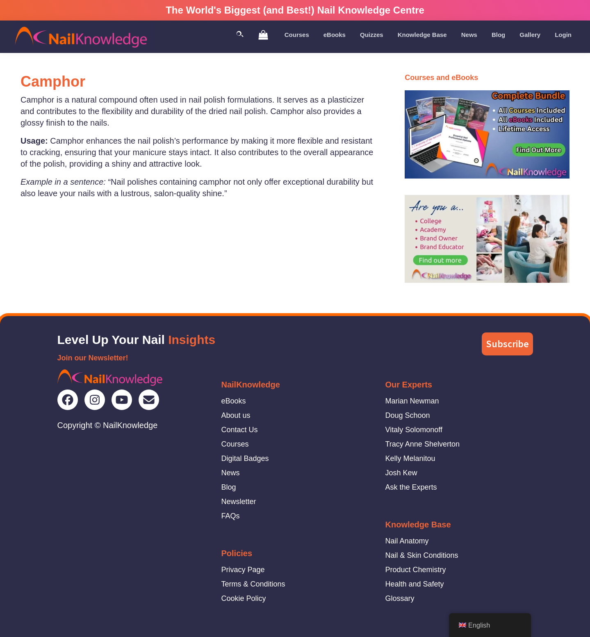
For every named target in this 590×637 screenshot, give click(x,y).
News (230, 473)
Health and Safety (414, 584)
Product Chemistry (415, 570)
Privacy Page (243, 570)
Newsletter (238, 501)
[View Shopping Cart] (263, 34)
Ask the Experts (411, 487)
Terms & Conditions (253, 584)
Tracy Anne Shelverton (422, 444)
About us (236, 415)
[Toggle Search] (240, 35)
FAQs (230, 516)
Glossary (400, 598)
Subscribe (507, 343)
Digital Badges (245, 458)
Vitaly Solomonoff (413, 430)
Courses (235, 444)
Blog (228, 487)
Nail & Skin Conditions (421, 555)
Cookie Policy (243, 598)
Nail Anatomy (407, 541)
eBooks (233, 401)
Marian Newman (412, 401)
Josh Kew (401, 473)
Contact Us (239, 430)
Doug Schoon (407, 415)
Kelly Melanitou (410, 458)
